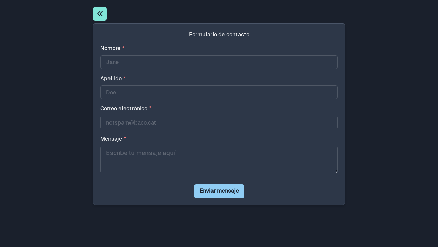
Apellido (113, 78)
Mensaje (113, 139)
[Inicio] (100, 14)
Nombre (112, 48)
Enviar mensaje (219, 191)
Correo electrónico (125, 108)
